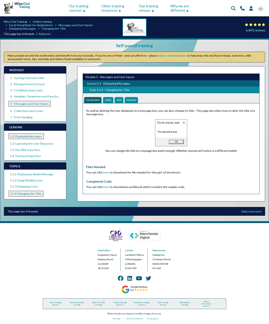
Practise (136, 100)
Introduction (93, 100)
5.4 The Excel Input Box (25, 156)
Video (110, 100)
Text (122, 100)
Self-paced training (134, 45)
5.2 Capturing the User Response (31, 143)
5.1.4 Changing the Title (25, 193)
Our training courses (78, 8)
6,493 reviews (255, 30)
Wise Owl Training (15, 21)
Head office (104, 251)
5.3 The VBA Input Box (25, 150)
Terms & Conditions (134, 319)
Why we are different (179, 8)
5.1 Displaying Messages (26, 136)
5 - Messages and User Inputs (29, 103)
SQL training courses (163, 304)
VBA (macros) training (184, 304)
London (129, 251)
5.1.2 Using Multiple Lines (26, 180)
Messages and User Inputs (76, 25)
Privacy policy (152, 319)
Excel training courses (55, 304)
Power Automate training (77, 304)
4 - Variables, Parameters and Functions (35, 96)
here (106, 173)
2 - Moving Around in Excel (27, 84)
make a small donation (172, 55)
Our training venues (148, 8)
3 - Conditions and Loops (26, 90)
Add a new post (251, 212)
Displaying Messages (22, 28)
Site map (116, 319)
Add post (44, 34)
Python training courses (120, 304)
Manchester (159, 251)
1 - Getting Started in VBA (27, 78)
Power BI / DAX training (98, 304)
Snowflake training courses (141, 304)
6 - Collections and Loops (26, 111)
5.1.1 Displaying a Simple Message (31, 174)
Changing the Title (54, 28)
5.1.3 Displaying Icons (24, 186)
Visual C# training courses (206, 304)
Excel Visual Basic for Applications (31, 25)
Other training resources (112, 8)
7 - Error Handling (21, 117)
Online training (42, 21)
